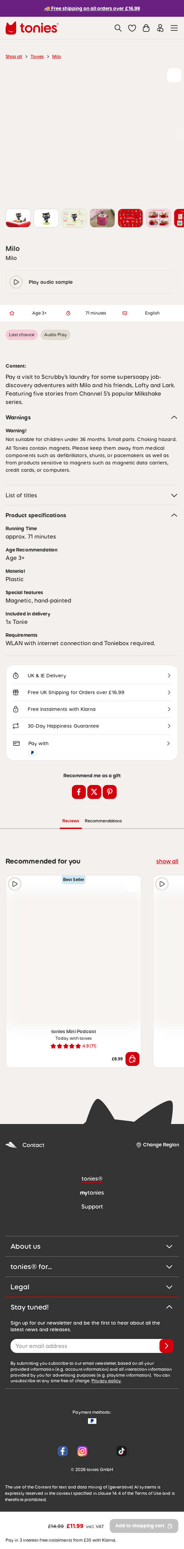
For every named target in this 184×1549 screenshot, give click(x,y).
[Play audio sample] (15, 884)
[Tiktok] (120, 1451)
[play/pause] (16, 282)
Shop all (14, 57)
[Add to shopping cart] (132, 1059)
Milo (56, 57)
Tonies (37, 57)
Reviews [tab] (70, 821)
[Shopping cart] (146, 28)
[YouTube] (102, 1451)
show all (167, 861)
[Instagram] (82, 1451)
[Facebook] (62, 1451)
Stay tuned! (92, 1307)
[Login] (160, 28)
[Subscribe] (166, 1346)
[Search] (118, 28)
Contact (25, 1145)
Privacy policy (106, 1381)
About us (92, 1246)
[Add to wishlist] (174, 75)
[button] (132, 28)
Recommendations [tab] (103, 821)
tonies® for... (92, 1266)
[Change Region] (157, 1145)
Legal (92, 1287)
